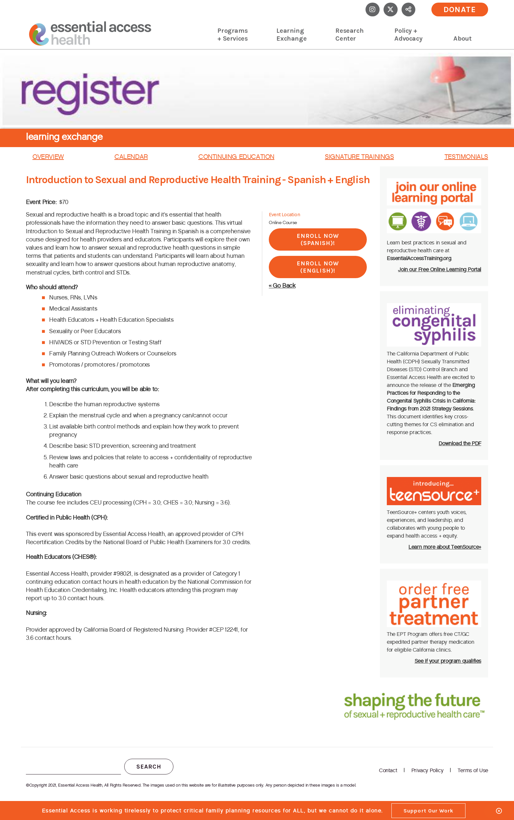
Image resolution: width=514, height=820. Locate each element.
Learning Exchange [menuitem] (291, 34)
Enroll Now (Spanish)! (318, 239)
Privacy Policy (427, 770)
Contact (388, 770)
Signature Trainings (359, 157)
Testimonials (466, 157)
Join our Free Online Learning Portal (439, 269)
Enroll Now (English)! (318, 267)
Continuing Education (236, 157)
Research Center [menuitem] (349, 34)
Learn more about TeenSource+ (444, 547)
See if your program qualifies (448, 661)
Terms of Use (473, 770)
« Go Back (282, 285)
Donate (460, 9)
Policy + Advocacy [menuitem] (408, 34)
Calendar (131, 157)
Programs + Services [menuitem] (232, 34)
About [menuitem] (462, 38)
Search (148, 766)
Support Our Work (428, 811)
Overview (48, 157)
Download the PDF (460, 443)
